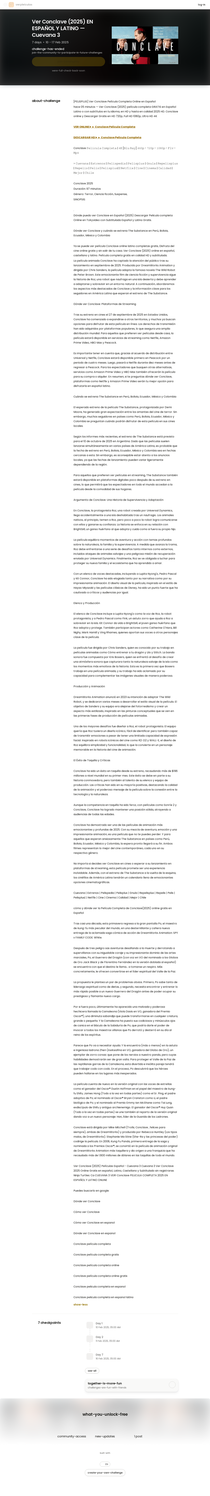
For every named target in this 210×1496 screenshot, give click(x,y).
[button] (105, 1464)
